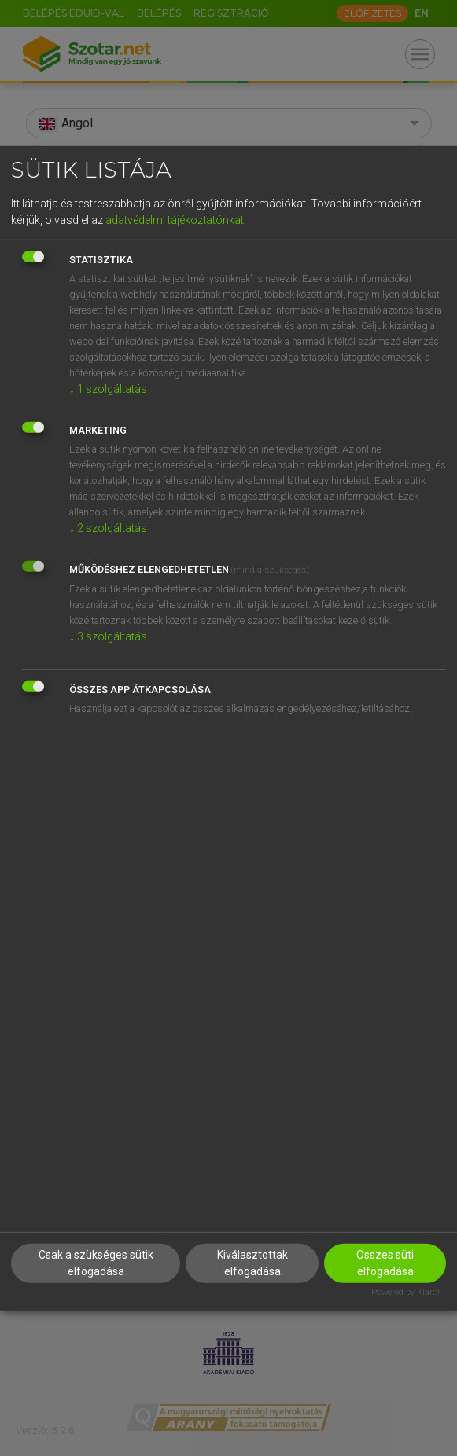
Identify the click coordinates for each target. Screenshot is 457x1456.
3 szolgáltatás (108, 636)
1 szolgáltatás (108, 389)
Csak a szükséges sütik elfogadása (96, 1263)
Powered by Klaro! (405, 1292)
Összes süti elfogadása (385, 1263)
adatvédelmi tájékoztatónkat (174, 220)
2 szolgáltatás (108, 528)
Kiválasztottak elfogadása (252, 1263)
